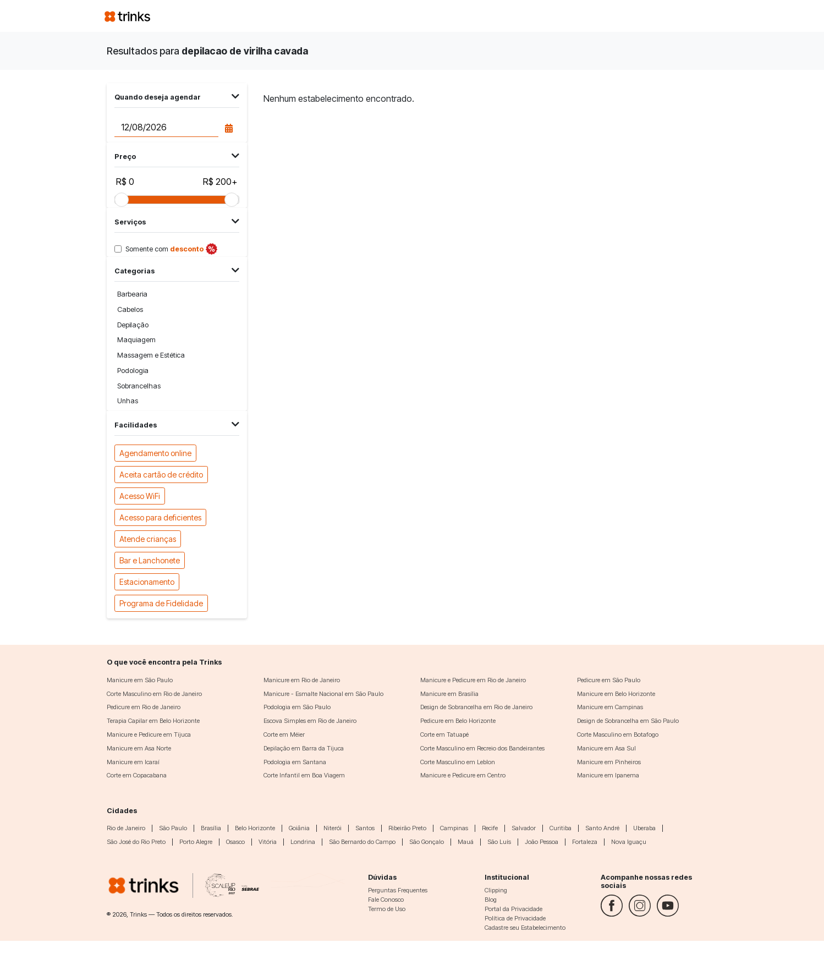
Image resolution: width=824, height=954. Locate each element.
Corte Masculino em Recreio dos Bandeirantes (482, 748)
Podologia (133, 370)
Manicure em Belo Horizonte (616, 694)
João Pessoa (541, 842)
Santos (365, 828)
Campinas (454, 828)
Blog (491, 899)
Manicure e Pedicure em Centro (463, 775)
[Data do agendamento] (166, 127)
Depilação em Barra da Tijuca (303, 748)
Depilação (133, 325)
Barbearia (132, 294)
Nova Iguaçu (628, 842)
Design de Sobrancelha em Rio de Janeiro (476, 707)
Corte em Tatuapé (444, 734)
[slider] (121, 200)
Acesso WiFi (139, 495)
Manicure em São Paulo (140, 680)
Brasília (211, 828)
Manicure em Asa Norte (139, 748)
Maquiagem (136, 340)
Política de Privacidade (515, 918)
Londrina (302, 842)
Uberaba (644, 828)
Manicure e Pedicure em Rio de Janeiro (473, 680)
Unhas (127, 401)
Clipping (496, 890)
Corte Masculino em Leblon (457, 762)
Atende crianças (147, 538)
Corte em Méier (284, 734)
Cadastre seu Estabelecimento (525, 927)
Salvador (524, 828)
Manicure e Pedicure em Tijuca (149, 734)
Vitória (268, 842)
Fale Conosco (386, 899)
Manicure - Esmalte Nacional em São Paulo (323, 694)
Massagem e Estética (151, 355)
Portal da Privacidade (513, 909)
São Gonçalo (426, 842)
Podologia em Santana (294, 762)
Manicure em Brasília (449, 694)
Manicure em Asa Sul (606, 748)
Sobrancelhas (139, 386)
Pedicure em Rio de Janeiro (143, 707)
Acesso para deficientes (160, 517)
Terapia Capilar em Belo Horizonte (153, 721)
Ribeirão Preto (407, 828)
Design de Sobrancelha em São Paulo (628, 721)
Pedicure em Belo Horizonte (458, 721)
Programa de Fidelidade (161, 602)
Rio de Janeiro (126, 828)
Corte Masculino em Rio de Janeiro (154, 694)
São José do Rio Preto (136, 842)
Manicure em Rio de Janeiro (301, 680)
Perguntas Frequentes (397, 890)
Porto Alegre (195, 842)
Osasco (235, 842)
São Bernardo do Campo (362, 842)
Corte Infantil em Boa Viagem (304, 775)
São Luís (499, 842)
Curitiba (561, 828)
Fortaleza (584, 842)
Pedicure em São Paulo (608, 680)
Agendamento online (155, 452)
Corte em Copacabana (137, 775)
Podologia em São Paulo (297, 707)
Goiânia (299, 828)
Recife (490, 828)
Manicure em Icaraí (133, 762)
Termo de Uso (386, 909)
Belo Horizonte (255, 828)
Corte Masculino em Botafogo (617, 734)
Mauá (466, 842)
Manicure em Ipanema (608, 775)
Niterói (332, 828)
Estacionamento (146, 581)
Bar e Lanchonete (149, 560)
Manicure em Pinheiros (609, 762)
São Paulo (173, 828)
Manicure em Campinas (610, 707)
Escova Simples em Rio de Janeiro (309, 721)
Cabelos (130, 309)
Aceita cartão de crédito (161, 474)
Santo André (602, 828)
